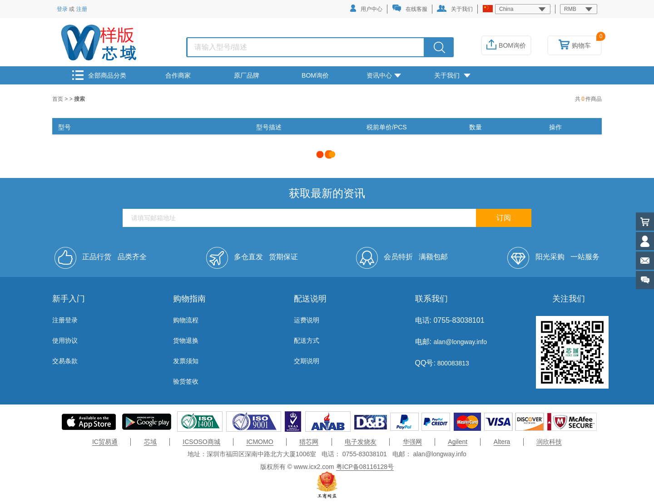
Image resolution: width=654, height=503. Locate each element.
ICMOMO (259, 441)
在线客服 (409, 8)
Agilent (457, 441)
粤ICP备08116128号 (365, 466)
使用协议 (65, 340)
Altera (502, 441)
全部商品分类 (99, 75)
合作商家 (178, 75)
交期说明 (306, 361)
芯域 (150, 441)
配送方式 (306, 340)
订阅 (503, 218)
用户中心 (366, 8)
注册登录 (65, 320)
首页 (58, 99)
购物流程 (185, 320)
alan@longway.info (459, 341)
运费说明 (306, 320)
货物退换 (185, 340)
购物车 (575, 45)
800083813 (452, 363)
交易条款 (65, 361)
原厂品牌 (246, 75)
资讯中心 (384, 75)
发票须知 (185, 361)
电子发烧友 (361, 441)
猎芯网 (308, 441)
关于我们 (455, 8)
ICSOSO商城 (201, 441)
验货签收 (185, 381)
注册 (81, 9)
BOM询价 (506, 45)
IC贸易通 (105, 441)
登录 (62, 9)
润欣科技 (549, 441)
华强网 (412, 441)
